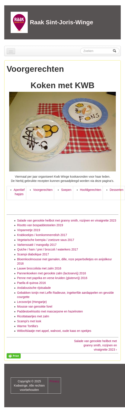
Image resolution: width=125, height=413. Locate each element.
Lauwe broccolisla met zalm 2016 (39, 268)
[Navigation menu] (11, 51)
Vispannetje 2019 (28, 230)
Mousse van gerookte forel (34, 306)
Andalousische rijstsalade (34, 287)
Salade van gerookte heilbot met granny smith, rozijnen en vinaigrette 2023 (66, 220)
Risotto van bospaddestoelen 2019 (40, 225)
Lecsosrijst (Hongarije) (32, 302)
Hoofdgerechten (90, 189)
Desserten (116, 189)
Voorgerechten (42, 189)
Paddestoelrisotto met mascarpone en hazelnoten (50, 311)
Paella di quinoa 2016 (31, 283)
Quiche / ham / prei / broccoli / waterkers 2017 (47, 249)
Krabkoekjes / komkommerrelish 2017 (42, 235)
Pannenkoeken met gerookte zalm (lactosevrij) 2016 (51, 273)
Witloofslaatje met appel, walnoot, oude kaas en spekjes (54, 330)
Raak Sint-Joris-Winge (61, 22)
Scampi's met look (29, 321)
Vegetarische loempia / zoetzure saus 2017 (45, 240)
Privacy (54, 381)
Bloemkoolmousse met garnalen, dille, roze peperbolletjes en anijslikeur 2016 (64, 261)
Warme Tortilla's (27, 326)
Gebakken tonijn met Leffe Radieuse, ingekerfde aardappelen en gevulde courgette (65, 295)
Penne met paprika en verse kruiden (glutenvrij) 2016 (52, 278)
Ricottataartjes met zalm (33, 316)
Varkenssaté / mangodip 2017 (37, 244)
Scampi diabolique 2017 (33, 254)
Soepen (66, 189)
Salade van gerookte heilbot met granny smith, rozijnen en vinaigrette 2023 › (95, 345)
